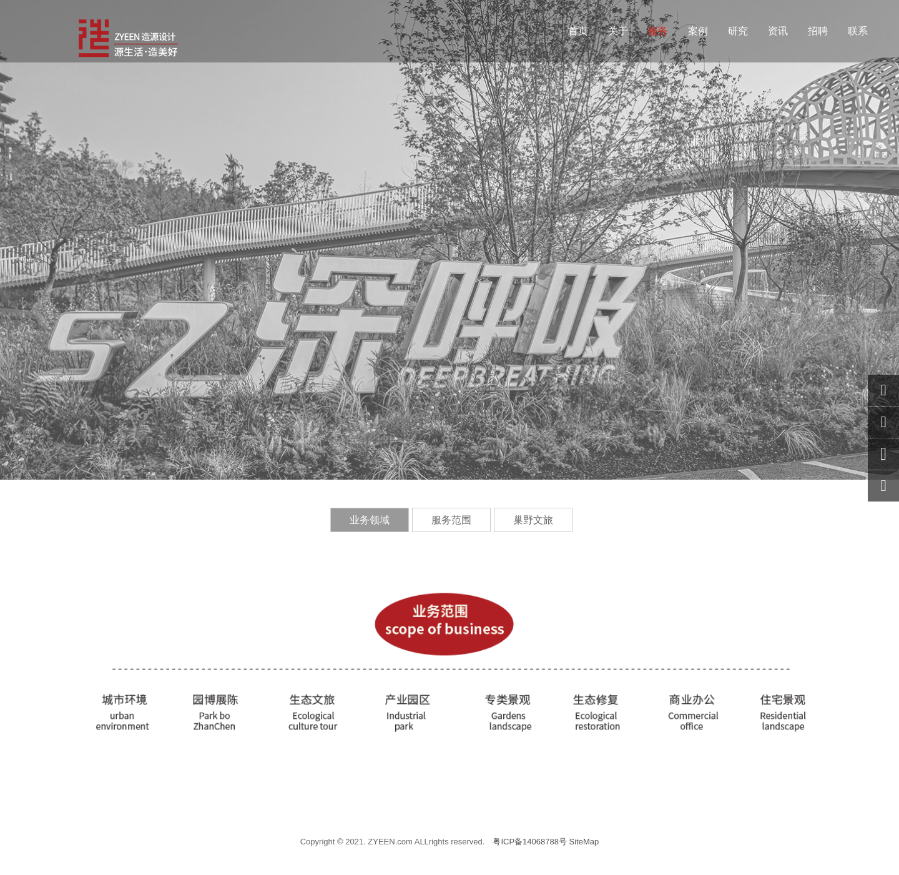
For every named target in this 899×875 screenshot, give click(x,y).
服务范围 (451, 520)
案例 (698, 31)
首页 (578, 31)
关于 (618, 31)
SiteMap (584, 841)
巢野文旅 (533, 520)
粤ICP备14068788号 (530, 841)
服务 (658, 31)
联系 (858, 31)
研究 (738, 31)
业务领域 (370, 520)
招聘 (818, 31)
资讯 (778, 31)
